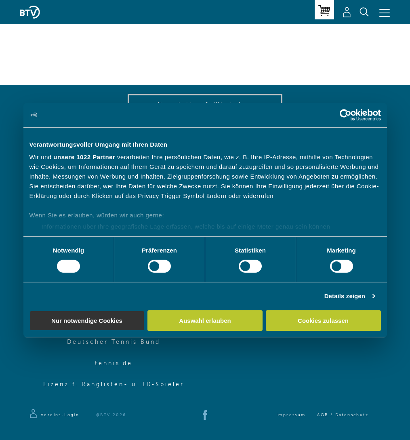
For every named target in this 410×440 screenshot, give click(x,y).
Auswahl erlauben (205, 320)
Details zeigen (344, 296)
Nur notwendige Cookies (86, 320)
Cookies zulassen (323, 320)
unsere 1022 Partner (84, 157)
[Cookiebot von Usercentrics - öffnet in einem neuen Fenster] (345, 115)
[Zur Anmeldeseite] (54, 415)
